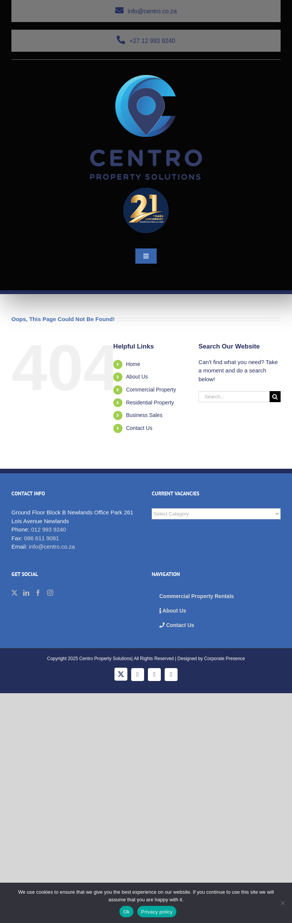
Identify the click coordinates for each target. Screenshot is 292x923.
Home (133, 364)
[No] (282, 903)
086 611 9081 (41, 538)
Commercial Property (151, 390)
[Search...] (234, 396)
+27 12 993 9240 (146, 41)
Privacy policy (157, 912)
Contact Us (139, 428)
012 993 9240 (48, 529)
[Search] (275, 396)
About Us (137, 377)
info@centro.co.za (146, 11)
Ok (126, 912)
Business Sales (144, 415)
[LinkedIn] (26, 593)
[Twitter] (14, 593)
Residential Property (150, 402)
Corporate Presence (224, 658)
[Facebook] (38, 593)
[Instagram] (50, 593)
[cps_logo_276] (146, 78)
